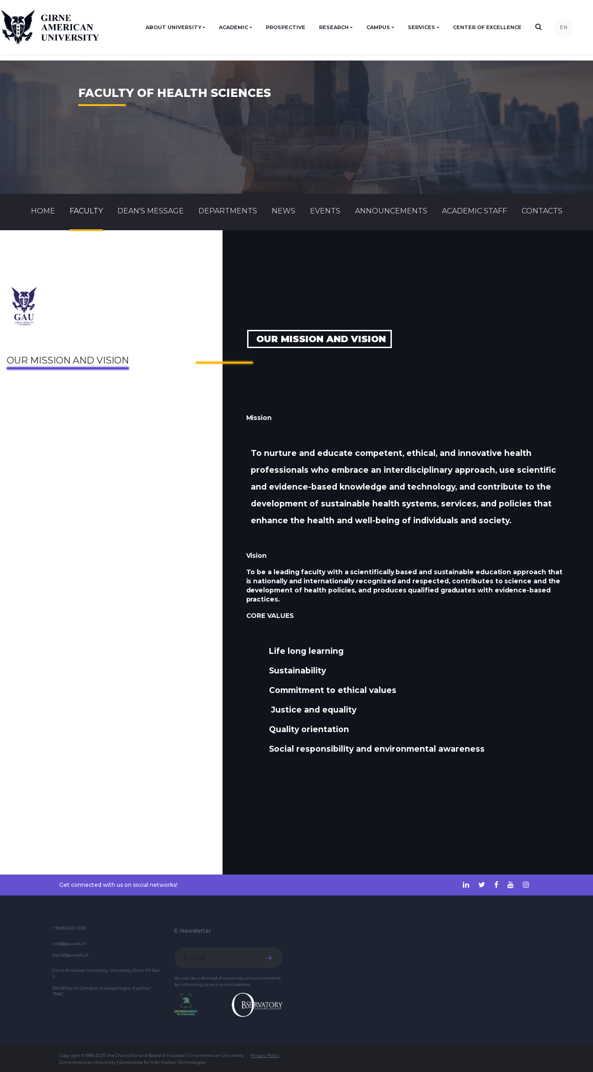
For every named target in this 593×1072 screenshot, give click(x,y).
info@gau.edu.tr (69, 943)
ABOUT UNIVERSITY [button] (174, 27)
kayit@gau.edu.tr (70, 954)
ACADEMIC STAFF (474, 211)
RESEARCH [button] (334, 27)
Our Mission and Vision (68, 360)
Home (43, 211)
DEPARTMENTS (227, 211)
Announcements (391, 211)
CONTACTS (542, 211)
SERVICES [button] (421, 27)
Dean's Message (150, 211)
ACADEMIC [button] (233, 27)
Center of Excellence (487, 27)
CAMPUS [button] (378, 27)
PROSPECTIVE (285, 27)
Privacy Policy (265, 1055)
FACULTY (86, 211)
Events (325, 211)
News (283, 211)
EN (564, 27)
